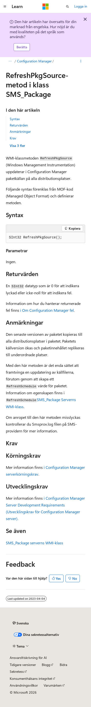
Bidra (63, 664)
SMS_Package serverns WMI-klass (34, 542)
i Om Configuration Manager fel (47, 310)
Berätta (22, 47)
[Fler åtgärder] (81, 61)
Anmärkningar (20, 131)
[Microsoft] (45, 6)
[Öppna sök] (67, 6)
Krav (13, 138)
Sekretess (17, 671)
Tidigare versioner (23, 664)
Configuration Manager (34, 61)
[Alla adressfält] (10, 61)
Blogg (46, 664)
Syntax (15, 119)
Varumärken (53, 685)
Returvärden (19, 125)
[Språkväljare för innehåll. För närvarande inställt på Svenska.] (21, 623)
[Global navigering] (5, 6)
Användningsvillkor (24, 685)
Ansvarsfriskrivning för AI (28, 657)
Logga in (80, 6)
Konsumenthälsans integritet (31, 678)
